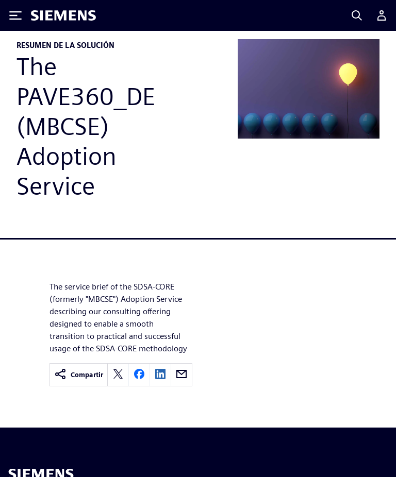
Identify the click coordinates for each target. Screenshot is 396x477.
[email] (181, 375)
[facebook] (139, 375)
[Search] (356, 15)
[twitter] (118, 375)
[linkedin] (160, 375)
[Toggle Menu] (15, 15)
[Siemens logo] (63, 15)
